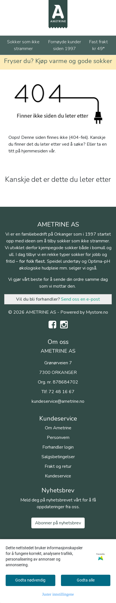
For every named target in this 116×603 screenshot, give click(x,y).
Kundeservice (58, 476)
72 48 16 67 (62, 392)
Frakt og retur (58, 466)
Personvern (58, 437)
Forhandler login (58, 447)
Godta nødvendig (30, 580)
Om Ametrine (58, 428)
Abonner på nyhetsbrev (58, 523)
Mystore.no (97, 312)
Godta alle (86, 580)
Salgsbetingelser (58, 457)
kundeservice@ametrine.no (58, 401)
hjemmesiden (34, 151)
